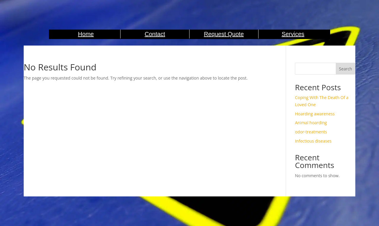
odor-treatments (311, 132)
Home (86, 34)
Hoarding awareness (315, 114)
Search (345, 69)
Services (293, 34)
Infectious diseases (313, 141)
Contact (155, 34)
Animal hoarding (311, 122)
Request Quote (224, 34)
